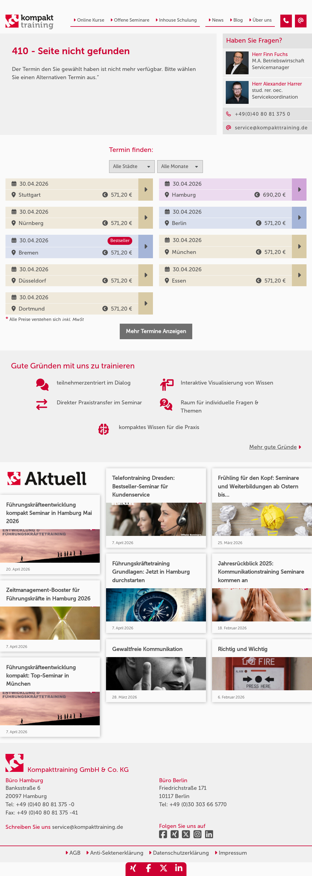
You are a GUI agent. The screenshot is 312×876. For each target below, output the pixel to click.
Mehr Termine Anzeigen (156, 331)
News (216, 20)
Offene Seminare (129, 20)
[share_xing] (133, 869)
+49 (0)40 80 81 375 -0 (45, 804)
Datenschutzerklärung (179, 853)
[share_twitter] (163, 869)
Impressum (230, 853)
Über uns (260, 20)
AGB (72, 853)
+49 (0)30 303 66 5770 (198, 804)
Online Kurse (88, 20)
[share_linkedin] (178, 869)
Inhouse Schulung (176, 20)
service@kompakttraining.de (87, 827)
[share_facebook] (148, 869)
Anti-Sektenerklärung (115, 853)
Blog (236, 20)
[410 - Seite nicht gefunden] (286, 21)
